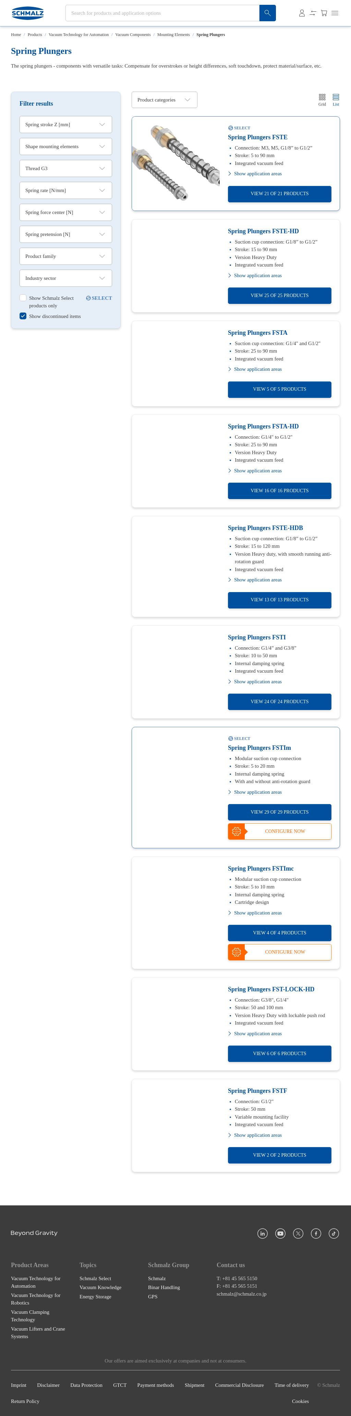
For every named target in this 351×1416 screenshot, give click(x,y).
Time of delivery (292, 1385)
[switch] (52, 302)
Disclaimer (48, 1385)
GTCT (119, 1385)
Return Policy (25, 1401)
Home (16, 34)
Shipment (195, 1385)
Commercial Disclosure (239, 1385)
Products (35, 34)
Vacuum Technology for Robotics (35, 1299)
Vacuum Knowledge (100, 1287)
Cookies (300, 1401)
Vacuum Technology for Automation (79, 34)
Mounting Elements (173, 34)
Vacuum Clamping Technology (30, 1316)
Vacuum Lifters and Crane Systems (38, 1333)
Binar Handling (164, 1287)
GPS (153, 1296)
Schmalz (157, 1278)
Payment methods (155, 1385)
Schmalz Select (95, 1278)
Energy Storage (95, 1296)
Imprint (18, 1385)
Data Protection (86, 1385)
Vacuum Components (133, 34)
